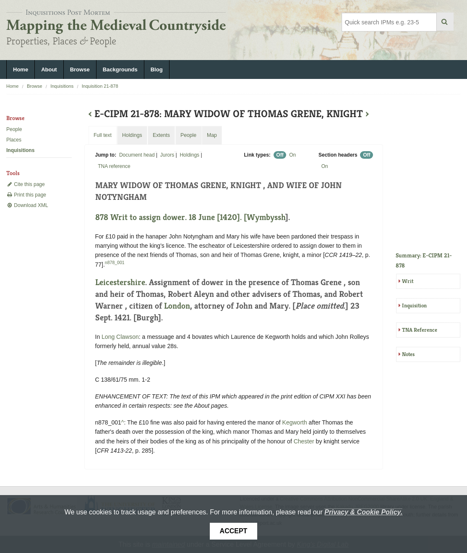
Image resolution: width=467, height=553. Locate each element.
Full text (103, 135)
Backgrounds (120, 69)
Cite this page (25, 184)
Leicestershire (120, 282)
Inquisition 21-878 (100, 86)
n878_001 (115, 262)
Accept (234, 531)
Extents (161, 135)
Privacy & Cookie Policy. (363, 512)
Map (212, 135)
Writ (407, 281)
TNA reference (114, 166)
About (49, 69)
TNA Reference (419, 329)
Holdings (189, 155)
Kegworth (294, 422)
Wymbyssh (266, 217)
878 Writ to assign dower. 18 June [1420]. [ (171, 217)
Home (20, 69)
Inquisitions (61, 86)
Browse (80, 69)
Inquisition (414, 305)
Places (13, 140)
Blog (157, 69)
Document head (137, 155)
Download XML (27, 205)
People (14, 129)
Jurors (167, 155)
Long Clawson (120, 336)
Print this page (26, 195)
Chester (304, 441)
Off (279, 155)
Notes (408, 354)
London (177, 306)
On (292, 155)
